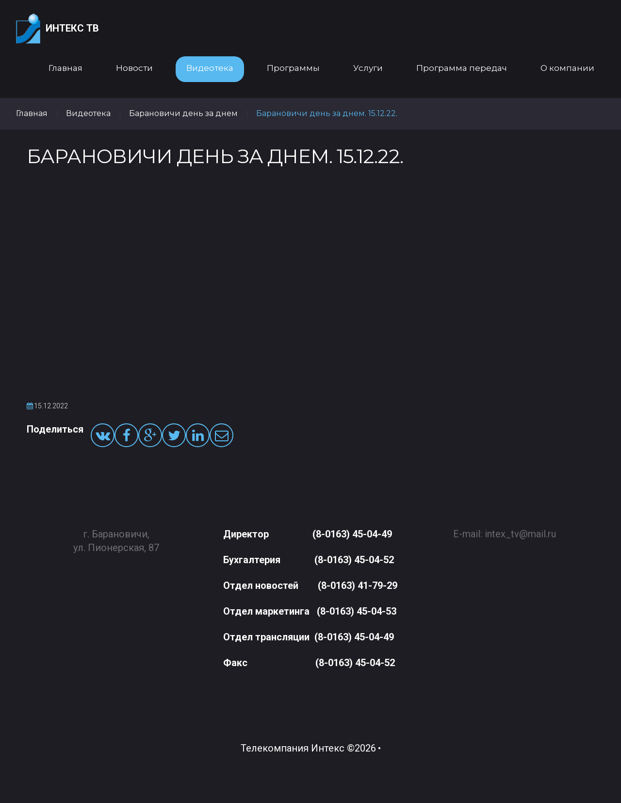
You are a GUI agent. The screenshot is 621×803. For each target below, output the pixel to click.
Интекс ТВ (57, 29)
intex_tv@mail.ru (520, 529)
